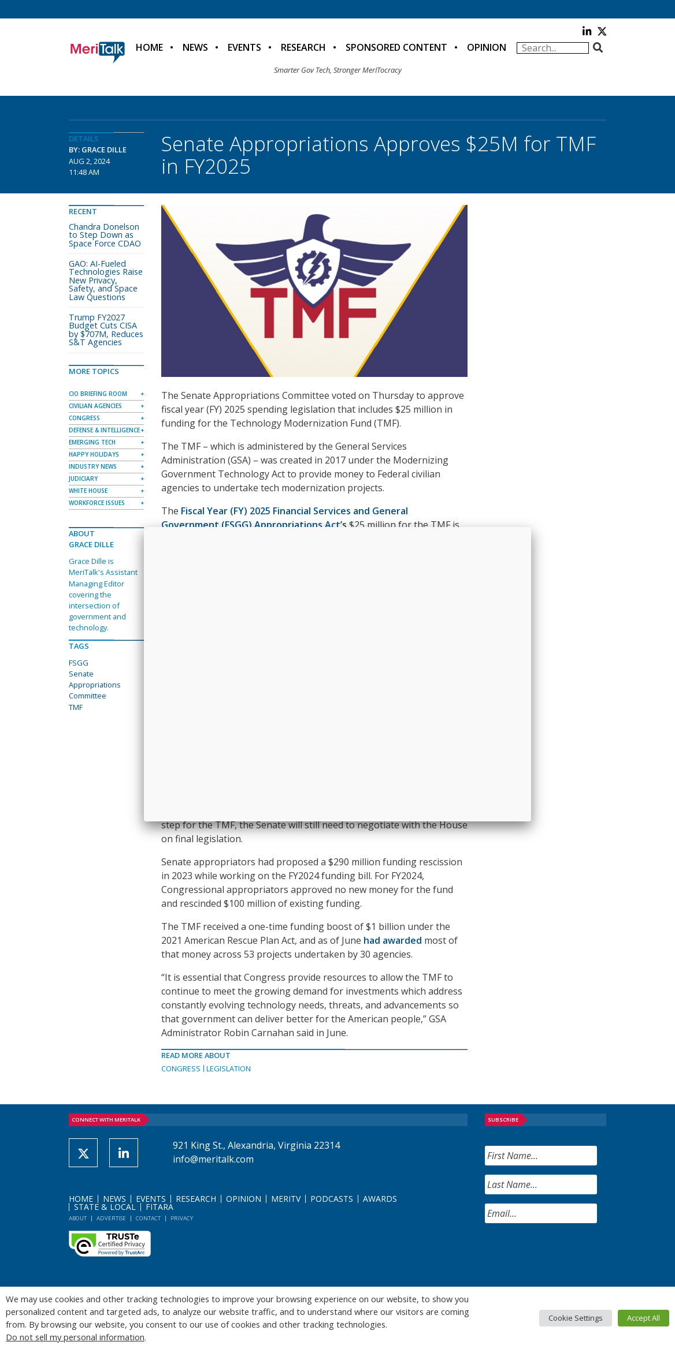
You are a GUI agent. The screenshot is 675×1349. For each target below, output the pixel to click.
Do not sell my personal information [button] (75, 1337)
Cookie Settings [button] (575, 1318)
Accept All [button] (643, 1318)
